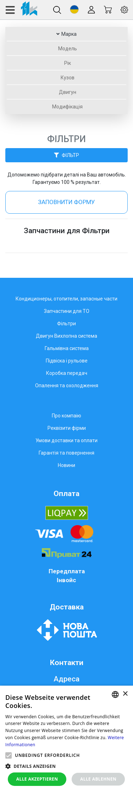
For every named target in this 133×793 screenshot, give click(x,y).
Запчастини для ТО (66, 311)
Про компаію (66, 415)
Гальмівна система (67, 348)
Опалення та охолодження (66, 385)
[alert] (66, 739)
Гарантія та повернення (66, 453)
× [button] (125, 694)
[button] (74, 9)
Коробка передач (66, 373)
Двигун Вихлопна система (66, 336)
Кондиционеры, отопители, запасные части (66, 299)
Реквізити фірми (67, 428)
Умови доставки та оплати (66, 440)
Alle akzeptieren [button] (37, 779)
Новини (66, 465)
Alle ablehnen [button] (98, 779)
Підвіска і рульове (67, 361)
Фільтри (66, 323)
